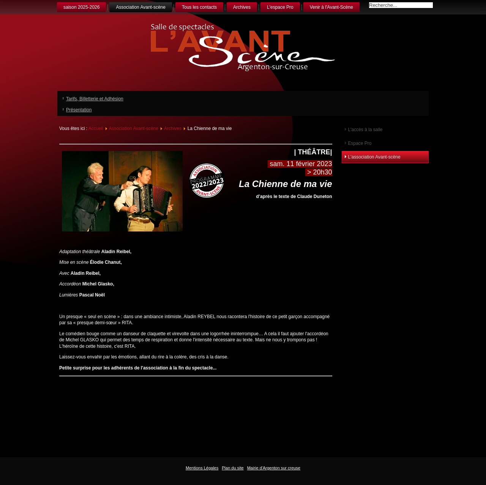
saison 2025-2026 (81, 7)
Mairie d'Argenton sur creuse (273, 468)
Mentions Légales (202, 468)
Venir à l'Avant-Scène (331, 7)
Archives (242, 7)
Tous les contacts (199, 7)
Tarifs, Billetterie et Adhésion (94, 98)
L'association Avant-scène (374, 157)
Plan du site (232, 468)
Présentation (79, 110)
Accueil (95, 128)
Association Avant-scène (141, 7)
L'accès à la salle (365, 129)
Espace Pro (360, 143)
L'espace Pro (280, 7)
